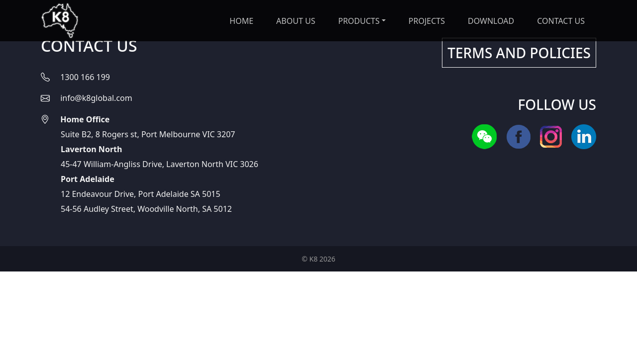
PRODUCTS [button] (358, 20)
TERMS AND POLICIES (519, 52)
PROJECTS (427, 20)
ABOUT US (295, 20)
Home (241, 20)
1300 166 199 (85, 77)
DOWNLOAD (491, 20)
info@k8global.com (96, 97)
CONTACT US (561, 20)
